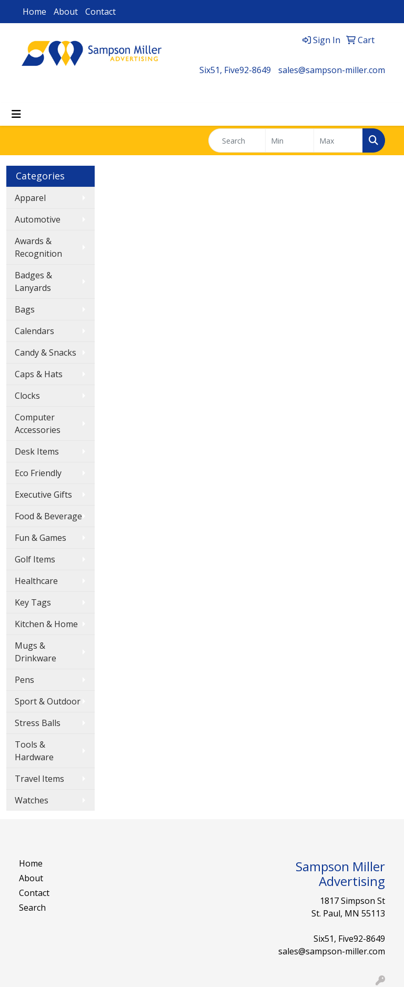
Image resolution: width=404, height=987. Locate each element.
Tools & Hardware (34, 751)
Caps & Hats (39, 374)
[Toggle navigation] (16, 114)
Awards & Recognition (38, 247)
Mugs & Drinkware (35, 652)
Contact (100, 11)
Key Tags (33, 602)
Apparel (30, 198)
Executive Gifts (43, 494)
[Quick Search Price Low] (290, 140)
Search (32, 907)
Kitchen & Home (46, 624)
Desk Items (37, 451)
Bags (25, 309)
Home (34, 11)
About (66, 11)
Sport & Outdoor (47, 701)
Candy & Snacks (45, 352)
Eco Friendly (38, 473)
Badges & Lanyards (33, 281)
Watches (31, 800)
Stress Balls (37, 723)
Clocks (27, 395)
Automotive (37, 219)
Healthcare (36, 581)
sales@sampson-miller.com (331, 70)
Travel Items (39, 778)
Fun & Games (40, 537)
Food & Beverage (48, 516)
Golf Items (35, 559)
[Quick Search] (237, 140)
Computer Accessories (37, 423)
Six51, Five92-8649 (235, 70)
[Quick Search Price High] (338, 140)
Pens (24, 680)
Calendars (34, 331)
